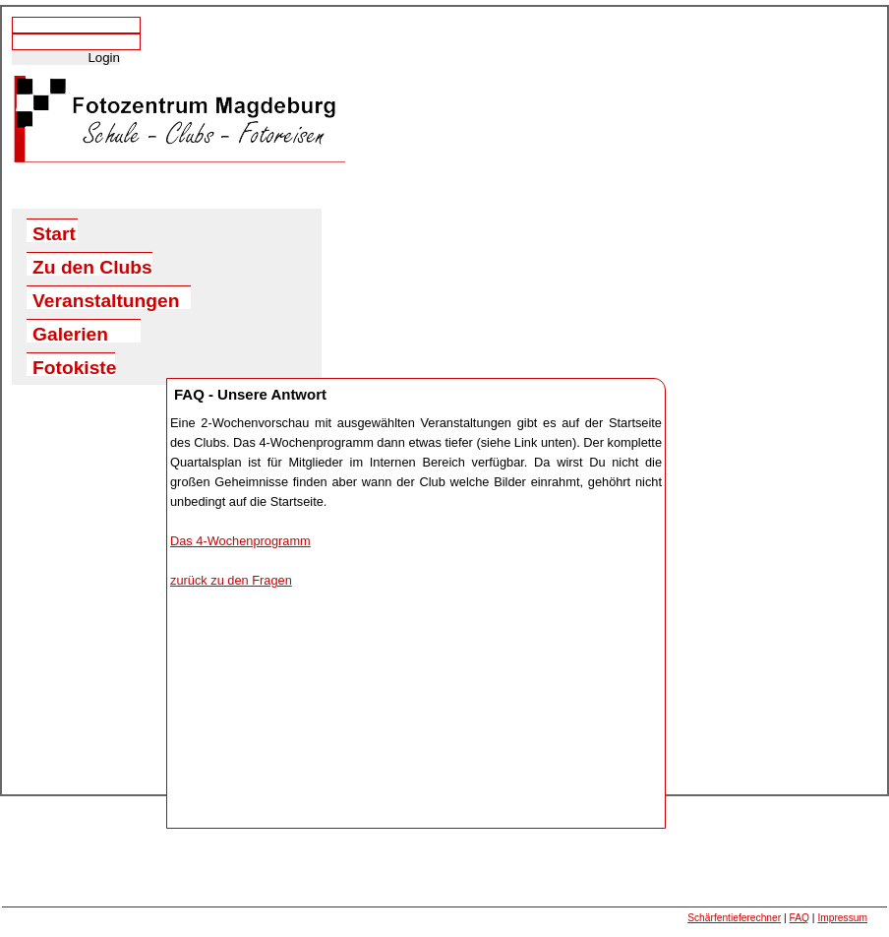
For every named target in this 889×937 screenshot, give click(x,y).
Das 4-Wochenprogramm (240, 540)
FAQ (799, 917)
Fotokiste (73, 366)
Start (54, 232)
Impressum (842, 917)
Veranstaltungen (105, 299)
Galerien (70, 333)
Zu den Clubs (92, 266)
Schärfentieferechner (734, 917)
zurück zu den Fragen (231, 580)
